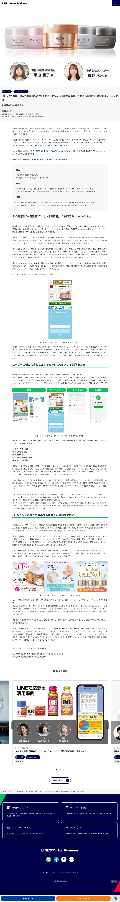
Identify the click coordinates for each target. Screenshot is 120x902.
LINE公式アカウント (38, 151)
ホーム (4, 794)
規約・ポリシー (46, 876)
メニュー (116, 3)
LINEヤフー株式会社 (72, 876)
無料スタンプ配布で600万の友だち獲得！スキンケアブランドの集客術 (39, 159)
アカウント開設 (83, 898)
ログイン (115, 900)
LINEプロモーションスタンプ (58, 151)
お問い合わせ (28, 898)
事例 (10, 794)
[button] (107, 727)
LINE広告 (35, 251)
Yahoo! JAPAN (58, 876)
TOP (115, 885)
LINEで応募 (58, 140)
